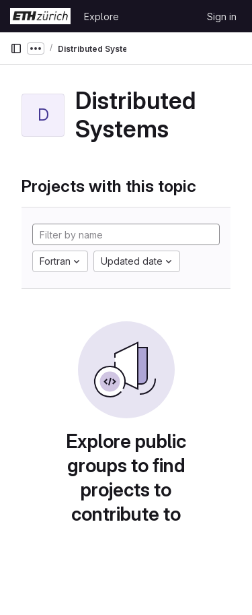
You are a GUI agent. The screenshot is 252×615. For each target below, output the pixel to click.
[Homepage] (40, 16)
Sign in (222, 16)
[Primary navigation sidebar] (16, 48)
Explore (101, 16)
